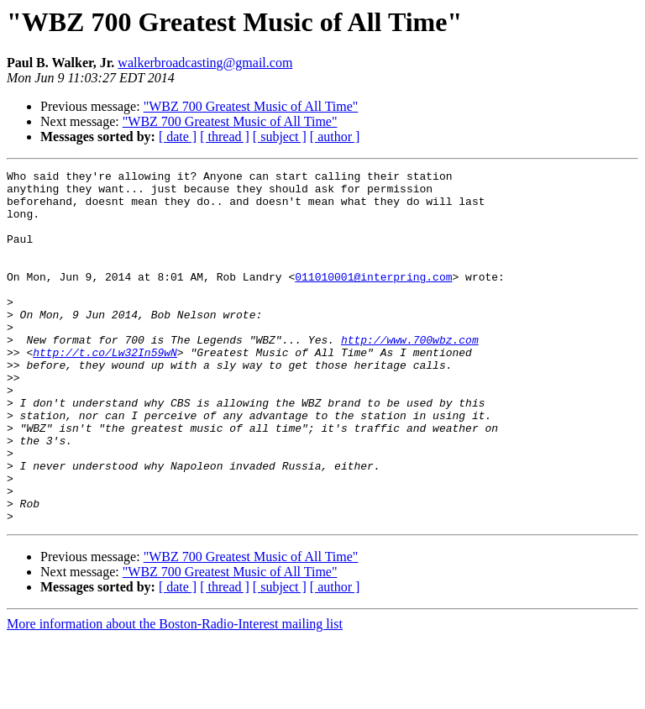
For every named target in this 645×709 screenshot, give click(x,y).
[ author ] (335, 136)
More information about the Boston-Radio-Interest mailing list (175, 694)
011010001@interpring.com (373, 299)
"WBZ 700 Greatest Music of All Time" (251, 106)
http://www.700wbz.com (410, 374)
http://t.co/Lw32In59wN (105, 389)
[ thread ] (224, 136)
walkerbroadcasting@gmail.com (205, 62)
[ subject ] (280, 136)
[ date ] (178, 136)
